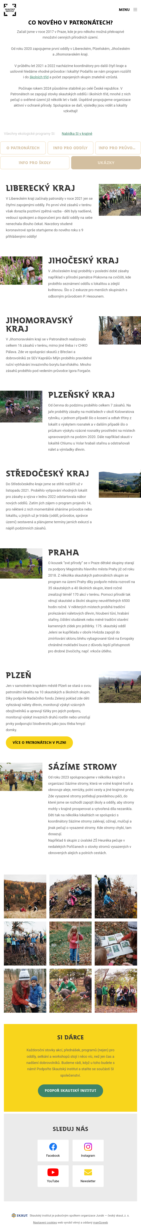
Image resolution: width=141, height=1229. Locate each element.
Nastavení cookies (45, 1222)
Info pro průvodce (119, 148)
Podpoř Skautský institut (70, 1091)
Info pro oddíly (70, 148)
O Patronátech (22, 148)
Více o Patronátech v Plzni (39, 742)
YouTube (53, 1181)
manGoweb (100, 1222)
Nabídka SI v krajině (77, 134)
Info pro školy (35, 162)
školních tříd (39, 77)
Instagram (88, 1155)
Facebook (53, 1155)
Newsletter (88, 1181)
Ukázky (106, 162)
